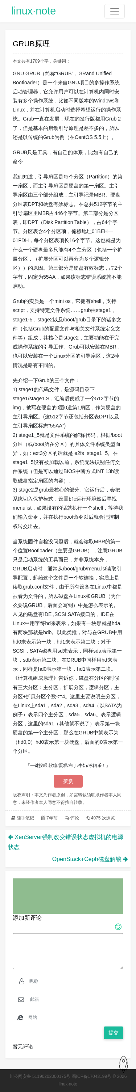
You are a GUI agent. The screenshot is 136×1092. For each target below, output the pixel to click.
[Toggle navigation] (114, 11)
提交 (113, 1033)
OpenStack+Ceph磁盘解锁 (86, 859)
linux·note (33, 11)
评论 (74, 818)
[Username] (74, 981)
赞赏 (68, 781)
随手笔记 (25, 818)
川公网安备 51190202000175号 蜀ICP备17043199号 (60, 1076)
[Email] (74, 999)
